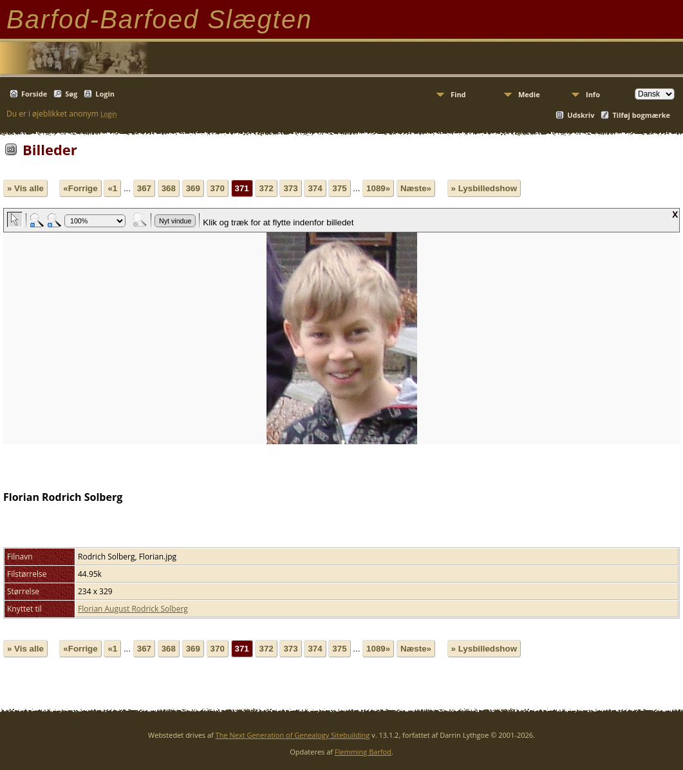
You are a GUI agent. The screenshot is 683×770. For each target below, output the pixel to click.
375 (339, 188)
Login (105, 94)
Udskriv (580, 115)
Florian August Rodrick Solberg (133, 608)
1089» (378, 188)
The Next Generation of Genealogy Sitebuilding (293, 735)
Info (593, 94)
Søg (71, 94)
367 (144, 188)
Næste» (415, 188)
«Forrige (80, 188)
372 (266, 188)
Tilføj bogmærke (641, 115)
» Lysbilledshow (484, 188)
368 (169, 188)
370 (218, 188)
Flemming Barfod (363, 751)
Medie (529, 94)
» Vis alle (25, 188)
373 (290, 188)
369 (193, 188)
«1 (112, 188)
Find (458, 94)
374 (315, 188)
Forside (34, 94)
